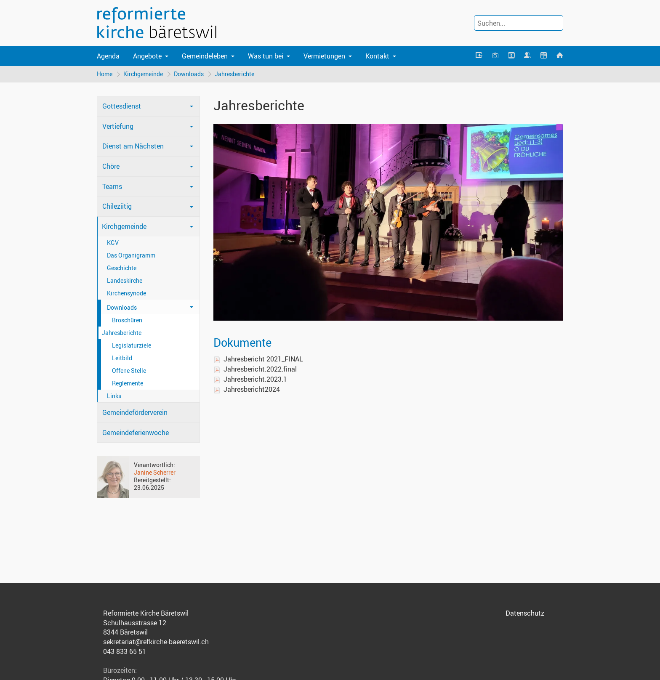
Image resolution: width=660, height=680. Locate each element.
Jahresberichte (234, 74)
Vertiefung (117, 126)
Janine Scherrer (155, 472)
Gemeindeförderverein (135, 412)
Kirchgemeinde (143, 74)
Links (114, 396)
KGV (113, 243)
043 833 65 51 (124, 651)
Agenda (108, 56)
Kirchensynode (126, 293)
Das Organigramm (131, 255)
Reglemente (127, 383)
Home (104, 74)
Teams (112, 186)
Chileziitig (117, 206)
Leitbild (122, 358)
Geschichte (121, 268)
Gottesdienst (121, 106)
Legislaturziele (131, 345)
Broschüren (127, 320)
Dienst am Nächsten (133, 146)
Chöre (111, 166)
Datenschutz (525, 613)
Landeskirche (124, 280)
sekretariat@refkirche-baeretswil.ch (156, 641)
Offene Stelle (129, 371)
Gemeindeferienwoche (135, 432)
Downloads (189, 74)
